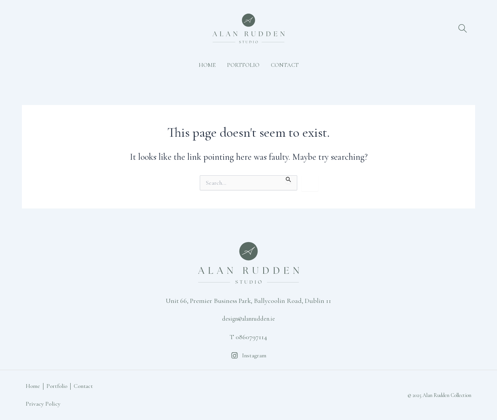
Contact (285, 65)
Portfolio (243, 65)
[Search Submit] (289, 179)
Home (207, 65)
